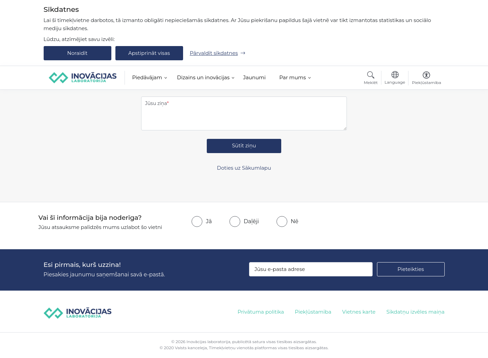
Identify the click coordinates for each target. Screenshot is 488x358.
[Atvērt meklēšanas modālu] (370, 79)
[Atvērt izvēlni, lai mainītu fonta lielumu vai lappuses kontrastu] (426, 79)
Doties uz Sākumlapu (244, 168)
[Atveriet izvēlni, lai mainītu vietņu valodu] (394, 78)
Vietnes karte (359, 312)
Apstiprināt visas (149, 53)
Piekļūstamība (313, 312)
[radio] (202, 221)
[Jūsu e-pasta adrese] (311, 269)
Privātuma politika (261, 312)
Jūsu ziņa (156, 103)
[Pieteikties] (411, 269)
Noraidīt (77, 53)
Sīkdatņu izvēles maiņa (415, 312)
